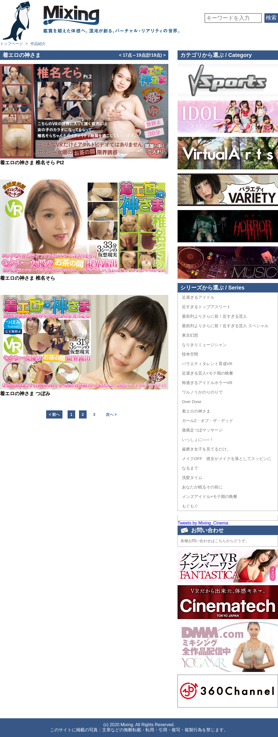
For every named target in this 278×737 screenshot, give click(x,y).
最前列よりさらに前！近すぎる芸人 (214, 316)
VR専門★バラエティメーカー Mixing (91, 21)
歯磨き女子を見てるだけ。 (206, 449)
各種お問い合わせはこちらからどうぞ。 (215, 541)
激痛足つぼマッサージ (202, 430)
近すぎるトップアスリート (206, 306)
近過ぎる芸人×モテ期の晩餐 (207, 373)
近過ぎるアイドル (198, 297)
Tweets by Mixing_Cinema (203, 523)
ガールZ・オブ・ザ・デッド (207, 420)
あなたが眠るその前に (202, 487)
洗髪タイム (192, 477)
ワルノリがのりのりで (202, 392)
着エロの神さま (196, 411)
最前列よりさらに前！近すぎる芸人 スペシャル (225, 325)
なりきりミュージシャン (204, 344)
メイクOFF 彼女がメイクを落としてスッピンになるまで (226, 463)
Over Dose (191, 401)
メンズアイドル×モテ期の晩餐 (209, 496)
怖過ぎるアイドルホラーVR (207, 382)
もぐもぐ (190, 506)
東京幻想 (190, 335)
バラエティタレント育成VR (207, 363)
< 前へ (54, 414)
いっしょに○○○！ (198, 439)
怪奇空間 (190, 354)
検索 (271, 18)
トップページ (11, 43)
